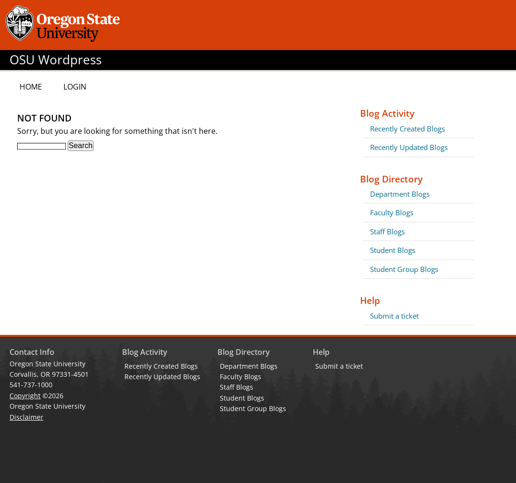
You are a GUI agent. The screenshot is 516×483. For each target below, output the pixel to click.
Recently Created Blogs (407, 128)
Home (31, 86)
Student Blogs (392, 250)
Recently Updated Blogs (409, 147)
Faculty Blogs (391, 212)
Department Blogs (400, 194)
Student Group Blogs (404, 269)
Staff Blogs (387, 231)
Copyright (25, 395)
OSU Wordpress (56, 59)
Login (74, 86)
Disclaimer (26, 417)
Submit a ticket (394, 316)
